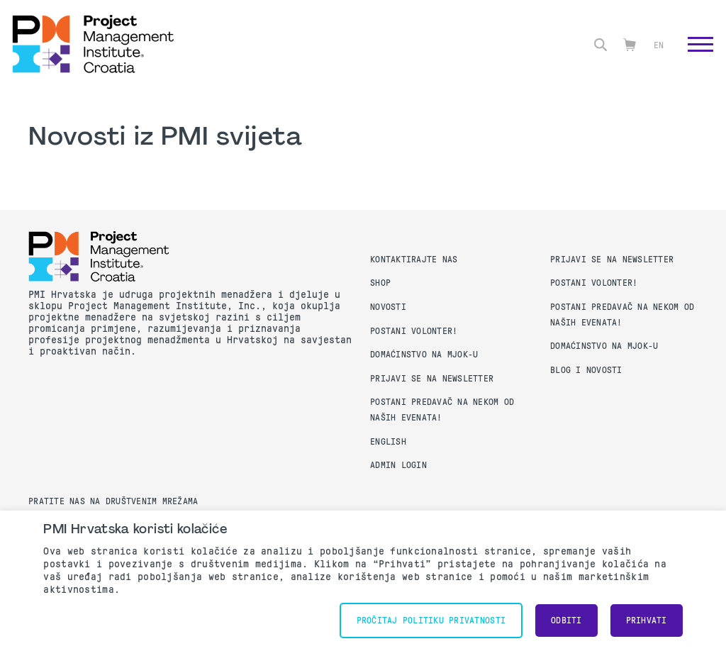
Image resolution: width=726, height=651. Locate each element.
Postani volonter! (413, 331)
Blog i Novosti (586, 370)
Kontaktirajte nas (413, 260)
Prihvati (646, 620)
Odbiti (566, 620)
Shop (380, 283)
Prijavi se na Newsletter (431, 379)
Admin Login (398, 465)
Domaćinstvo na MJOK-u (424, 355)
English (388, 442)
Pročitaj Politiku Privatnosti (431, 620)
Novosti (388, 307)
